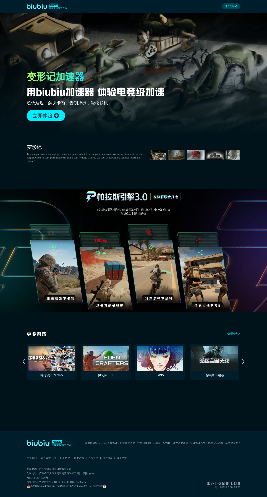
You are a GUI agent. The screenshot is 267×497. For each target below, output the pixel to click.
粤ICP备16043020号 (37, 477)
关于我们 (32, 458)
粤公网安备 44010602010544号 (45, 486)
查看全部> (233, 333)
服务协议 (65, 458)
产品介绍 (93, 458)
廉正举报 (122, 458)
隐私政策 (79, 458)
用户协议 (107, 458)
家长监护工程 (48, 458)
